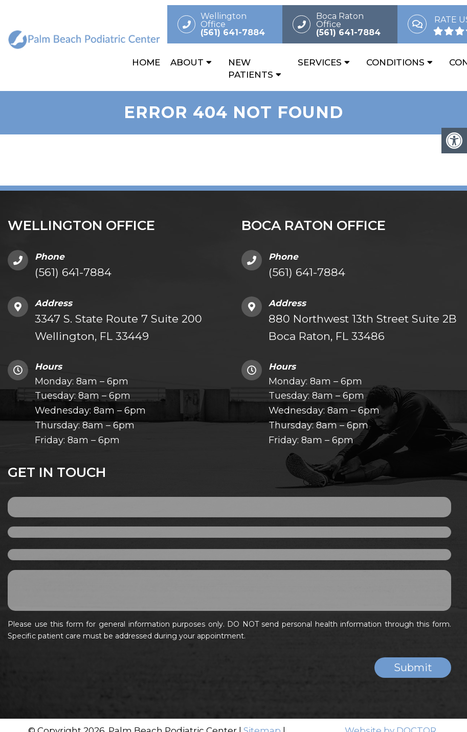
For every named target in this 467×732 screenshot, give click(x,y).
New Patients (250, 68)
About (187, 62)
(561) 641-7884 (73, 272)
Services (320, 62)
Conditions (395, 62)
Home (146, 62)
